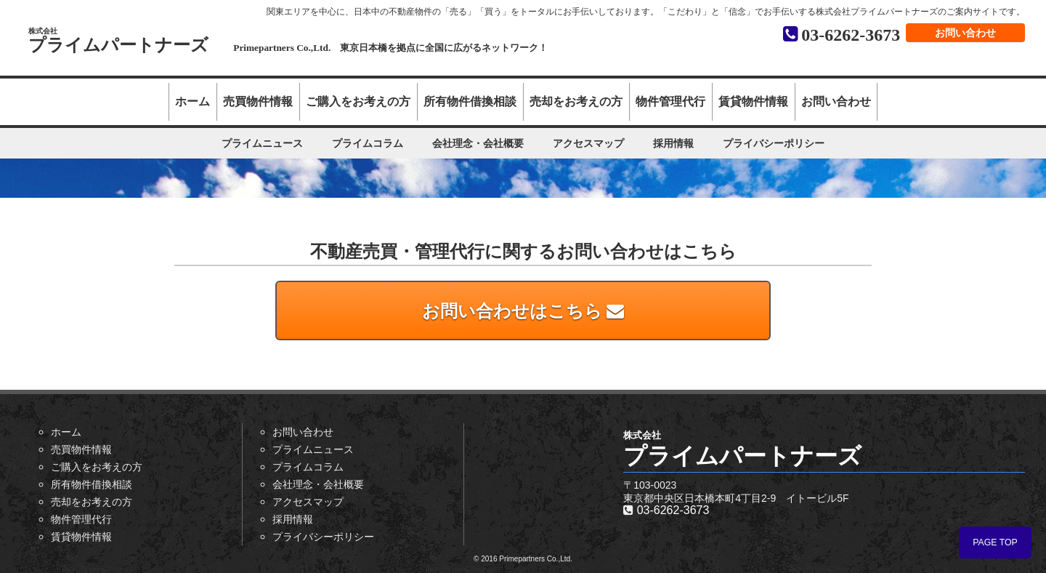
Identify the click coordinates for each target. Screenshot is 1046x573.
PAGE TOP (995, 542)
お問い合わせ (965, 33)
